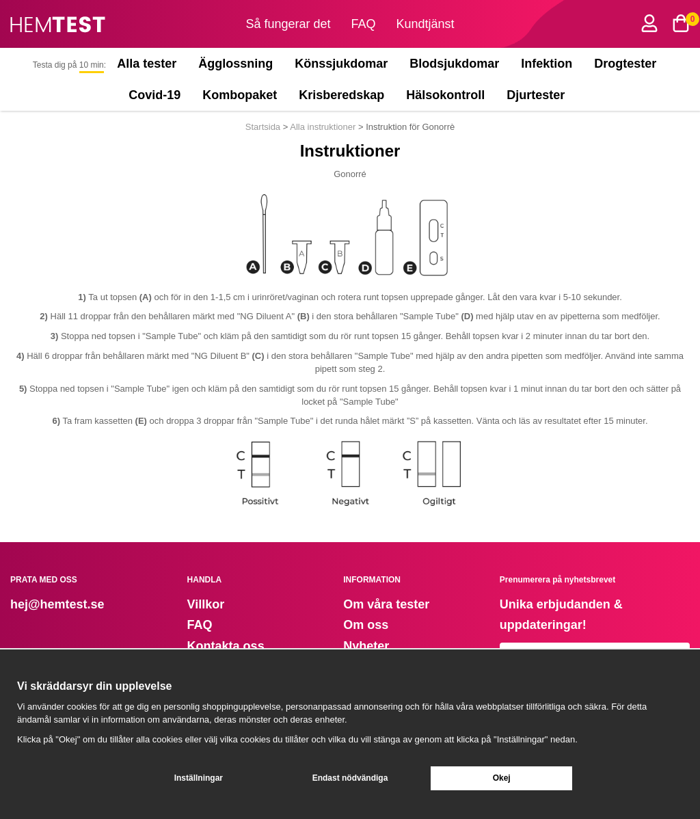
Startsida (264, 127)
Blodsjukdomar (454, 63)
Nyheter (366, 646)
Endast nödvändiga (350, 778)
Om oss (365, 625)
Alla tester (146, 63)
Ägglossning (235, 63)
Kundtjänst (425, 24)
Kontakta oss (226, 646)
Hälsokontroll (445, 95)
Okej (502, 778)
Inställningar (198, 778)
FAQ (363, 24)
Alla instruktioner (322, 127)
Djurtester (539, 95)
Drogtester (625, 63)
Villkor (206, 604)
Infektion (546, 63)
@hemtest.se (66, 604)
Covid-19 (154, 95)
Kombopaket (239, 95)
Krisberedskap (341, 95)
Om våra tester (386, 604)
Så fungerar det (287, 24)
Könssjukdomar (341, 63)
